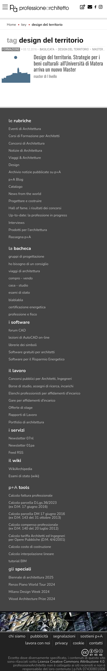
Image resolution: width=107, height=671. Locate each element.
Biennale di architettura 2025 (31, 577)
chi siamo (17, 636)
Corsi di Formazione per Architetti (34, 136)
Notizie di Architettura (25, 150)
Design (14, 165)
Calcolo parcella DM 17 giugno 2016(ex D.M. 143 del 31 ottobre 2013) (37, 516)
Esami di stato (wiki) (24, 476)
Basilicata (47, 49)
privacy (61, 643)
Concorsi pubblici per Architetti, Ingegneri (40, 378)
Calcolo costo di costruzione (30, 546)
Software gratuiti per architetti (32, 352)
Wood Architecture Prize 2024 (32, 599)
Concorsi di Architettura (27, 143)
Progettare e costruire (25, 201)
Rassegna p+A (20, 237)
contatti (96, 643)
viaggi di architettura (24, 271)
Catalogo (16, 186)
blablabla (16, 300)
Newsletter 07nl (21, 438)
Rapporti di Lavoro (23, 415)
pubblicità (39, 636)
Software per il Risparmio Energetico (36, 359)
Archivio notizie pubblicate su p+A (35, 172)
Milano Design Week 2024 (29, 591)
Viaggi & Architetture (25, 157)
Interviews (17, 222)
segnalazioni (64, 636)
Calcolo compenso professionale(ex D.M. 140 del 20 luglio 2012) (33, 526)
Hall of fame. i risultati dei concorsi (35, 208)
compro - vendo (21, 278)
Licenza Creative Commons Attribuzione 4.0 (71, 661)
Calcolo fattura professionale (31, 495)
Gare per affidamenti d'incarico (32, 400)
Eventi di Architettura (25, 129)
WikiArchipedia (20, 469)
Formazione (10, 49)
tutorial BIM (18, 561)
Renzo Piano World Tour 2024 (32, 584)
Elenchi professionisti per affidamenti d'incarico (44, 393)
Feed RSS (16, 452)
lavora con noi (37, 643)
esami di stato (19, 292)
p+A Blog (16, 179)
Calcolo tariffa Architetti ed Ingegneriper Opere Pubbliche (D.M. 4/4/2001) (37, 538)
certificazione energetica (27, 307)
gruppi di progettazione (26, 256)
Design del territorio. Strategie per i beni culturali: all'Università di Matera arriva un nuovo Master (68, 63)
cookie (78, 643)
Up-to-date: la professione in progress (38, 215)
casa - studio (18, 285)
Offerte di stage (21, 407)
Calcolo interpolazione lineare (31, 554)
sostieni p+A (91, 636)
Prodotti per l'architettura (28, 230)
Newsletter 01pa (22, 445)
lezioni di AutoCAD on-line (29, 337)
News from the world (25, 194)
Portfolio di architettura (26, 422)
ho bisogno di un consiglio (28, 264)
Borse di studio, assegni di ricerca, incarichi (41, 386)
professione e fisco (23, 314)
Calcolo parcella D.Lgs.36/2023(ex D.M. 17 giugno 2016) (33, 504)
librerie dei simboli (23, 345)
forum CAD (17, 330)
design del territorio (73, 49)
